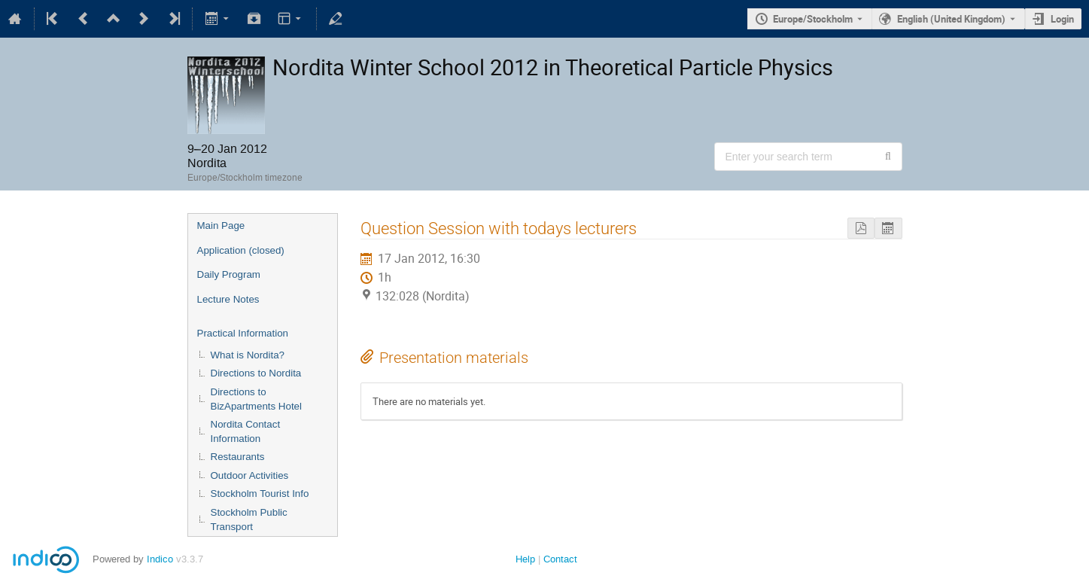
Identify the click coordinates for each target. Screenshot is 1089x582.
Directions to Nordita (256, 373)
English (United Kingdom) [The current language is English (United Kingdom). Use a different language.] (951, 19)
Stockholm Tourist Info (260, 493)
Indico (160, 559)
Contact (560, 559)
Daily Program (228, 274)
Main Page (221, 225)
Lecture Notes (228, 299)
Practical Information (242, 333)
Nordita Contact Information (246, 431)
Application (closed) (240, 250)
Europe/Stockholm (813, 19)
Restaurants (238, 456)
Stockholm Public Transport (249, 519)
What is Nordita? (248, 355)
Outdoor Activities (250, 475)
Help (525, 559)
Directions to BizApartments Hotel (256, 399)
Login (1062, 19)
